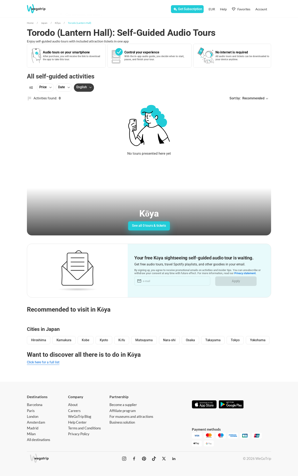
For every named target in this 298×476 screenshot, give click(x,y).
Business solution (122, 422)
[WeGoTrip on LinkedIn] (174, 458)
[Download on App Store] (204, 404)
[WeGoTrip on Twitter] (164, 458)
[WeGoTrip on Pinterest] (144, 458)
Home (30, 22)
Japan (44, 22)
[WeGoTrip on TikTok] (154, 458)
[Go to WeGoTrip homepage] (40, 8)
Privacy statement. (245, 273)
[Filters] (31, 87)
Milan (31, 434)
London (32, 416)
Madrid (32, 428)
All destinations (38, 439)
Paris (31, 411)
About (73, 404)
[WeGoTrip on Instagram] (124, 458)
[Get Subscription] (187, 9)
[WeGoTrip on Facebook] (134, 458)
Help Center (77, 422)
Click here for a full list (43, 362)
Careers (74, 411)
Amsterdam (36, 422)
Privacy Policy (78, 434)
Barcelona (34, 404)
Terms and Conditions (84, 428)
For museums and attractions (131, 416)
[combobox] (97, 9)
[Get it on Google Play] (231, 404)
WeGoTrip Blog (79, 416)
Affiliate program (122, 411)
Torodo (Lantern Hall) (79, 22)
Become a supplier (123, 404)
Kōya (57, 22)
